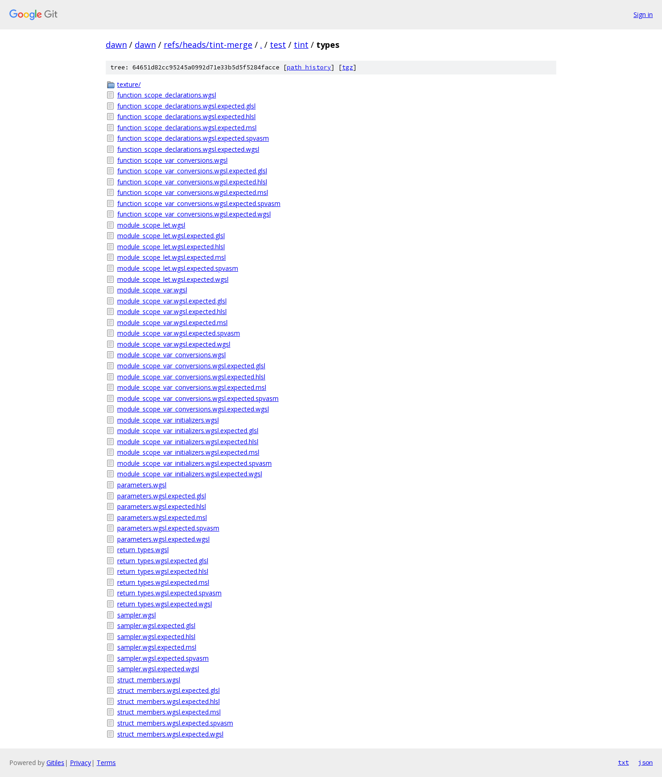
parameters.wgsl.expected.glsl (161, 495)
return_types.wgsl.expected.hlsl (162, 571)
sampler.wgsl (136, 615)
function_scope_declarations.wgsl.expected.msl (187, 127)
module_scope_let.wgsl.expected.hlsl (171, 246)
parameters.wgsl (141, 484)
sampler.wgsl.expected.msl (156, 647)
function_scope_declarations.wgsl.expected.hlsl (186, 116)
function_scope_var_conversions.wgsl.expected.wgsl (194, 214)
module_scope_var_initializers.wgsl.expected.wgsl (189, 473)
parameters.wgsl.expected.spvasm (168, 528)
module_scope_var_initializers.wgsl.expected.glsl (187, 430)
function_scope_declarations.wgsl (166, 95)
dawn (116, 44)
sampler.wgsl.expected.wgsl (158, 668)
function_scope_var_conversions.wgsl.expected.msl (192, 192)
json (645, 762)
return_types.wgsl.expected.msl (163, 582)
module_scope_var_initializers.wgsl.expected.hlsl (187, 441)
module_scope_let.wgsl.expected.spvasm (177, 268)
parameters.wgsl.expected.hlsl (161, 506)
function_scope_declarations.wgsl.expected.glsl (186, 106)
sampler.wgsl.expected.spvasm (163, 658)
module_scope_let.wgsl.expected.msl (171, 257)
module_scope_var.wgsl (152, 290)
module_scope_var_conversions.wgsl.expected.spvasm (198, 398)
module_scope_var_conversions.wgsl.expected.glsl (191, 365)
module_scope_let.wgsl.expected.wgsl (172, 279)
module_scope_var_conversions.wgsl (171, 354)
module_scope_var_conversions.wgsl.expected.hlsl (191, 376)
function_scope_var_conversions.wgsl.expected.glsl (192, 170)
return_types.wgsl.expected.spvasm (169, 592)
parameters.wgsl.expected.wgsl (163, 539)
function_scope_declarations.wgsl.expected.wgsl (188, 149)
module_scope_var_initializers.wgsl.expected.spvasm (194, 463)
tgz (347, 67)
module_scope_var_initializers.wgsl (168, 420)
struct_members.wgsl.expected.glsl (168, 690)
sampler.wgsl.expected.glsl (156, 625)
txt (623, 762)
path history (309, 67)
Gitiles (55, 762)
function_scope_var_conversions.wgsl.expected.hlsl (192, 181)
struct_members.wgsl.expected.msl (169, 712)
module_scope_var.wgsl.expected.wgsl (173, 344)
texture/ (129, 84)
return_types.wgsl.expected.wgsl (164, 604)
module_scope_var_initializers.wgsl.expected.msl (188, 452)
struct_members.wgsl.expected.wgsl (170, 734)
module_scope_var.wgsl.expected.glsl (172, 301)
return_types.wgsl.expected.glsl (162, 560)
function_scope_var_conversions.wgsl (172, 160)
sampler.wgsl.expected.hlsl (156, 636)
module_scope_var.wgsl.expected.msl (172, 322)
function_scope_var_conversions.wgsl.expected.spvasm (198, 203)
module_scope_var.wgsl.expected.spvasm (178, 333)
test (278, 44)
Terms (106, 762)
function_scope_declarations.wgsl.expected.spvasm (193, 138)
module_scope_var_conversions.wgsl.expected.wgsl (193, 409)
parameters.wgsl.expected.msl (162, 517)
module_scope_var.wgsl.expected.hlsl (172, 311)
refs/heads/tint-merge (208, 44)
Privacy (80, 762)
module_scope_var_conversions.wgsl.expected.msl (191, 387)
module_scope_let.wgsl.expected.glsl (171, 235)
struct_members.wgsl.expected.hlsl (168, 701)
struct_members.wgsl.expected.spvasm (175, 723)
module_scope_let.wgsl (151, 225)
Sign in (643, 14)
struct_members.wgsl (148, 679)
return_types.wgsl (143, 549)
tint (301, 44)
